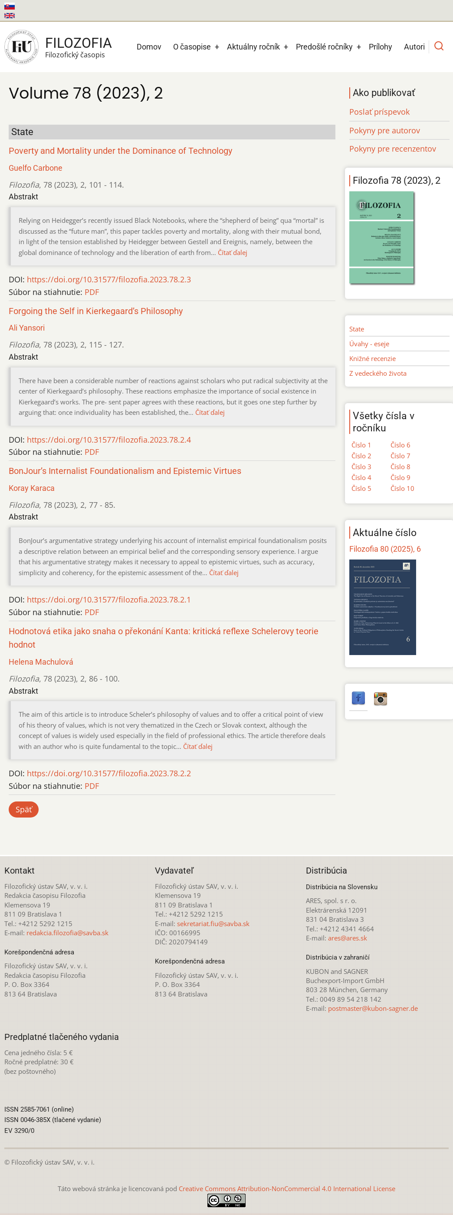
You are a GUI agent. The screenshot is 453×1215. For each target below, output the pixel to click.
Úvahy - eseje (369, 343)
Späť (24, 809)
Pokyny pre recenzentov (392, 148)
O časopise (192, 46)
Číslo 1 (361, 444)
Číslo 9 (400, 477)
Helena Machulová (41, 661)
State (356, 328)
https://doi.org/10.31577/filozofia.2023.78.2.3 (109, 279)
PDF (92, 292)
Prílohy (380, 46)
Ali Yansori (27, 327)
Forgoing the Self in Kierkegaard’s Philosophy (96, 311)
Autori (414, 46)
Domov (149, 46)
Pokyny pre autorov (384, 130)
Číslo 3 (361, 466)
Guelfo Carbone (35, 167)
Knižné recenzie (372, 358)
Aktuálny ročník (253, 46)
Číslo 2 (361, 455)
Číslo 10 (402, 488)
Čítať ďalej (232, 252)
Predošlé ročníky (324, 46)
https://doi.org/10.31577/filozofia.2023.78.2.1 (109, 599)
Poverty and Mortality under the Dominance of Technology (120, 151)
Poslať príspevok (379, 111)
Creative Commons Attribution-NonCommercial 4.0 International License (287, 1188)
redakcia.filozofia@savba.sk (67, 932)
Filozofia (78, 43)
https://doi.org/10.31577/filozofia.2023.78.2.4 (109, 439)
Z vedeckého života (378, 373)
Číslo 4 (361, 477)
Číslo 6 (400, 444)
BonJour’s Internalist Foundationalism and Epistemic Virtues (125, 471)
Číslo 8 (400, 466)
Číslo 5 (361, 488)
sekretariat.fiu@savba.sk (213, 923)
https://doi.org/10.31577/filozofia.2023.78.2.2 (109, 773)
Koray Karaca (32, 488)
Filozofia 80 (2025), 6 (385, 548)
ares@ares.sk (347, 938)
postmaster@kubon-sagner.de (373, 1008)
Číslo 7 (400, 455)
